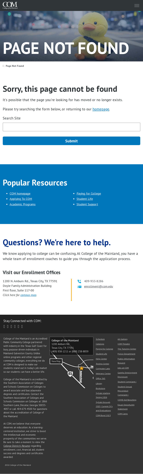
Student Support (87, 204)
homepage (101, 109)
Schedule (100, 339)
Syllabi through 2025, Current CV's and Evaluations (104, 406)
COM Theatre (124, 344)
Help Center (101, 358)
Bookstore (100, 388)
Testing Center (102, 363)
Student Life (85, 199)
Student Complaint (126, 382)
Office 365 (100, 378)
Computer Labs (103, 368)
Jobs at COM (123, 368)
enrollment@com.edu (98, 286)
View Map (56, 361)
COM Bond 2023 (103, 415)
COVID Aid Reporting (127, 400)
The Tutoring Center (127, 349)
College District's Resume (16, 446)
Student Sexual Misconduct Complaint (125, 391)
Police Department (126, 354)
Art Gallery (123, 339)
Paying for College (89, 193)
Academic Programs (23, 204)
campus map (28, 295)
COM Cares (123, 414)
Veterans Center (103, 373)
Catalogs (100, 344)
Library (99, 383)
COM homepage (20, 193)
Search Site (12, 118)
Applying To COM (21, 199)
